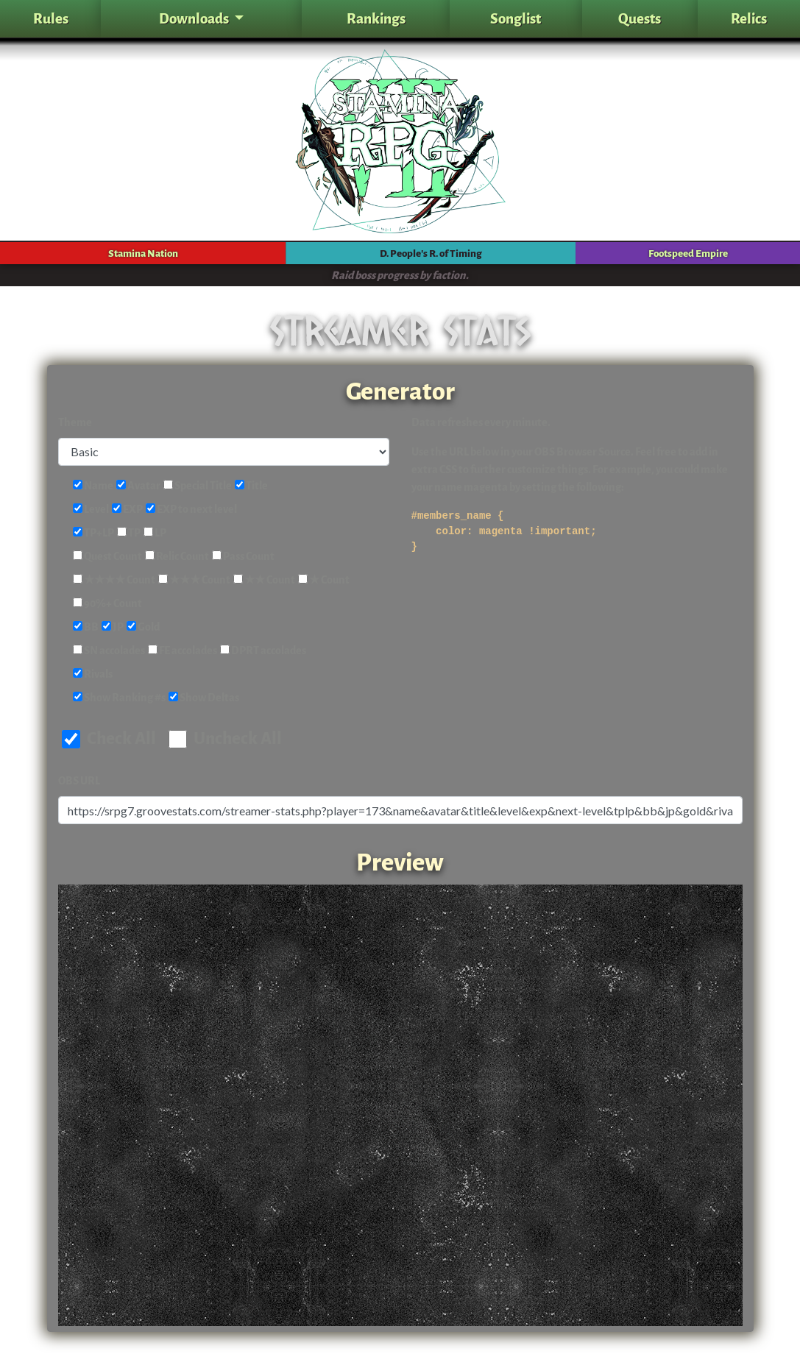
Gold (143, 627)
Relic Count (177, 557)
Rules (50, 19)
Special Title (197, 486)
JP (113, 627)
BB (86, 627)
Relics (749, 19)
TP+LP (93, 533)
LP (155, 533)
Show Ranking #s (119, 698)
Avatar (138, 486)
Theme (75, 423)
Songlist (515, 19)
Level (91, 510)
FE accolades (182, 651)
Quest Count (107, 557)
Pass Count (243, 557)
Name (93, 486)
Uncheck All (225, 738)
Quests (639, 19)
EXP (127, 510)
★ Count (324, 580)
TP (129, 533)
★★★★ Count (114, 580)
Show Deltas (204, 698)
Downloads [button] (195, 19)
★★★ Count (194, 580)
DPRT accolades (263, 651)
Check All (109, 738)
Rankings (376, 19)
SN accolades (109, 651)
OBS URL (79, 781)
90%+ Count (107, 604)
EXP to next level (191, 510)
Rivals (93, 674)
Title (251, 486)
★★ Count (264, 580)
